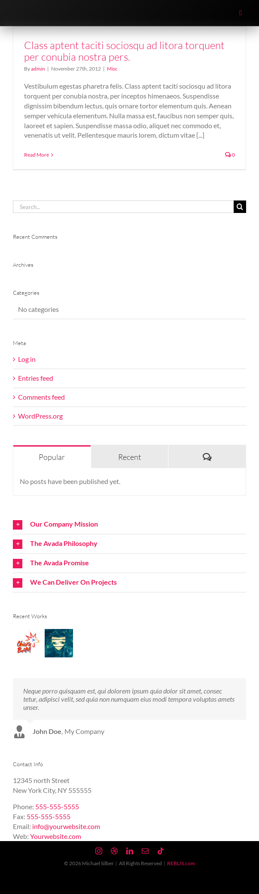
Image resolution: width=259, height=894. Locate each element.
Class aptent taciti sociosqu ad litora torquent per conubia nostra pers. (124, 51)
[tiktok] (160, 851)
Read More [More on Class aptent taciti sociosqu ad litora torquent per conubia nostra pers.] (36, 154)
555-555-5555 (57, 806)
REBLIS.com (181, 863)
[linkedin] (129, 851)
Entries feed (35, 378)
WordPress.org (40, 416)
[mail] (145, 851)
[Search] (240, 206)
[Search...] (123, 206)
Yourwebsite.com (55, 836)
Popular (52, 457)
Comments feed (41, 397)
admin (38, 68)
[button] (129, 524)
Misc (112, 68)
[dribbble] (114, 851)
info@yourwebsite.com (66, 826)
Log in (27, 359)
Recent (129, 457)
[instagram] (98, 851)
